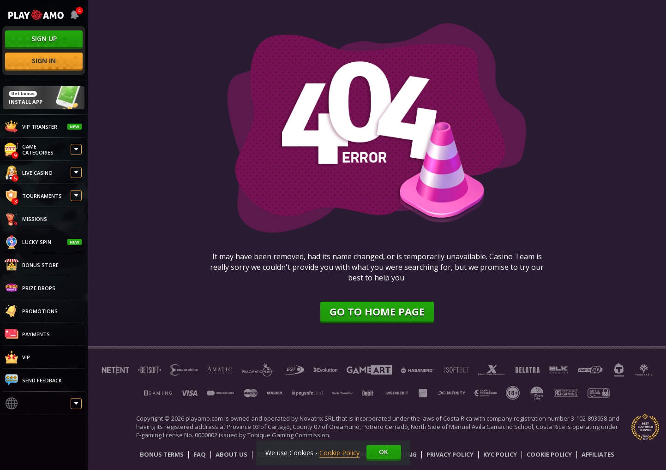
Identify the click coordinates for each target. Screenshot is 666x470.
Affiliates (598, 454)
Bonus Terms (162, 454)
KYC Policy (500, 454)
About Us (231, 454)
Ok (383, 451)
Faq (199, 454)
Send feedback (33, 380)
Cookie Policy (549, 454)
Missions (26, 219)
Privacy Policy (450, 454)
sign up (44, 38)
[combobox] (73, 14)
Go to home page (377, 311)
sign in (44, 60)
